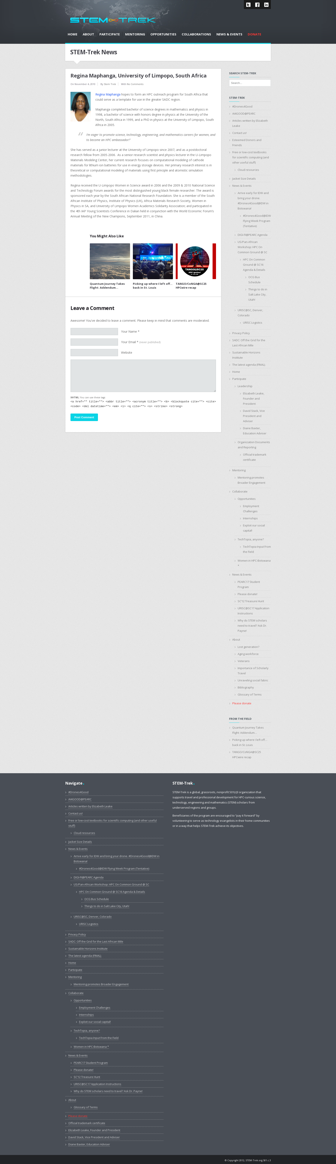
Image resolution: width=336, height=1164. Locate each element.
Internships (250, 518)
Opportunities (247, 499)
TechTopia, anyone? (251, 539)
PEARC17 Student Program (91, 1063)
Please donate (241, 703)
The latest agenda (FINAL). (249, 365)
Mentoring (239, 470)
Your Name (130, 331)
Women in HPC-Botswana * (91, 1047)
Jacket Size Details (244, 178)
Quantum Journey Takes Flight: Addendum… (107, 285)
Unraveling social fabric (253, 680)
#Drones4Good (242, 106)
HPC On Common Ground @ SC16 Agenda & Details (254, 265)
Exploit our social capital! (95, 1022)
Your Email (140, 342)
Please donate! (247, 594)
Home (236, 372)
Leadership (245, 386)
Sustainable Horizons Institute (88, 948)
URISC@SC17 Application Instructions (97, 1084)
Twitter (248, 4)
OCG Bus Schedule (96, 899)
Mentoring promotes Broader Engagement (101, 984)
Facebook (257, 4)
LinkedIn (266, 4)
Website (126, 352)
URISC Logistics (252, 322)
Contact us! (239, 133)
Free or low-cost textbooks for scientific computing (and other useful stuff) (250, 157)
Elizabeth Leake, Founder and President (253, 398)
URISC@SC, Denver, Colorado (93, 916)
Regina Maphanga (107, 94)
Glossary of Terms (250, 694)
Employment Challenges (94, 1007)
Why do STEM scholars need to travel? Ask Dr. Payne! (252, 625)
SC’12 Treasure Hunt (251, 601)
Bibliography (246, 687)
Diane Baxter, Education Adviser (89, 1144)
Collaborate (240, 491)
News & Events (242, 186)
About (236, 639)
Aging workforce (248, 654)
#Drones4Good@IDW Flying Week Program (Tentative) (257, 221)
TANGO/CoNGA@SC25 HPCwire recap (191, 285)
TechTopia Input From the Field (98, 1038)
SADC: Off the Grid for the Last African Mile (95, 941)
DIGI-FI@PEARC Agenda (252, 235)
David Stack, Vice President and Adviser (254, 416)
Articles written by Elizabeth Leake (90, 806)
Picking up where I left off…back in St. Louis (152, 285)
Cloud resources (248, 170)
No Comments (135, 84)
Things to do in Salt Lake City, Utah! (257, 294)
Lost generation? (248, 647)
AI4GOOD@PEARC (243, 113)
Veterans (244, 661)
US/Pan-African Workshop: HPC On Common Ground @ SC (252, 247)
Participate (239, 379)
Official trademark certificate (86, 1123)
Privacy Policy (241, 333)
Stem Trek (110, 84)
